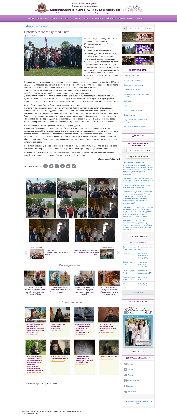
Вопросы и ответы (125, 18)
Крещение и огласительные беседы (143, 255)
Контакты (139, 18)
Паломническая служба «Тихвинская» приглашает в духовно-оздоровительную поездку (59, 290)
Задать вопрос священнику (138, 157)
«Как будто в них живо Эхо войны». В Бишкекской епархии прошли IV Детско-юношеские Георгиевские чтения (84, 291)
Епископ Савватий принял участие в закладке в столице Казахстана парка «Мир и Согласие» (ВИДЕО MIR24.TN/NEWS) (35, 328)
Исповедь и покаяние (143, 285)
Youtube (129, 369)
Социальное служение (132, 76)
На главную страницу (34, 384)
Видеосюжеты (80, 334)
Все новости (52, 384)
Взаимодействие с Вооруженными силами (136, 95)
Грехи (127, 253)
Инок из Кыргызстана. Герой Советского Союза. (59, 357)
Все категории (138, 292)
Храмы (54, 18)
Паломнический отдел (132, 89)
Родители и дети (144, 278)
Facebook (129, 386)
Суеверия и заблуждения (145, 272)
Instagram (129, 364)
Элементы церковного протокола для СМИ (138, 402)
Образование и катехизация (134, 85)
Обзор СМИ (111, 18)
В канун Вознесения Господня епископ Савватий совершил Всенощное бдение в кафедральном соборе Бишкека (34, 291)
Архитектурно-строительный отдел (136, 126)
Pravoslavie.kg (32, 26)
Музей (126, 106)
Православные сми (58, 360)
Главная (31, 18)
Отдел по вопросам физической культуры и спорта (135, 121)
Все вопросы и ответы (138, 236)
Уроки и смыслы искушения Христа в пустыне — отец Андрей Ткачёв (107, 327)
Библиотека (128, 101)
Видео (86, 18)
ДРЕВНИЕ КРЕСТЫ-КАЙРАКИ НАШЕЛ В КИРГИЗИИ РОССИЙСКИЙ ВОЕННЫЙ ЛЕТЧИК (84, 359)
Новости (77, 18)
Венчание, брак (129, 272)
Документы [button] (65, 18)
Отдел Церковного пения (133, 110)
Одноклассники (131, 380)
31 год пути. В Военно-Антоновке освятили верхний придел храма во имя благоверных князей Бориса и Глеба (109, 291)
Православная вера (145, 248)
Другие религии (129, 263)
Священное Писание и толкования (144, 264)
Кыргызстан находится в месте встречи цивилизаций (59, 326)
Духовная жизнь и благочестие (129, 248)
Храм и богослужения (128, 286)
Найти (149, 28)
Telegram (129, 375)
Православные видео (106, 332)
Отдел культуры (129, 115)
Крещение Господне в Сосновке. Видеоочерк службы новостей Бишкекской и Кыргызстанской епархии (83, 328)
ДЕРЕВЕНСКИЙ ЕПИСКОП (108, 356)
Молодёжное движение (132, 80)
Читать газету (138, 351)
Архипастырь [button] (43, 18)
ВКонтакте (130, 391)
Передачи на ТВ (97, 18)
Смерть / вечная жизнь (129, 278)
